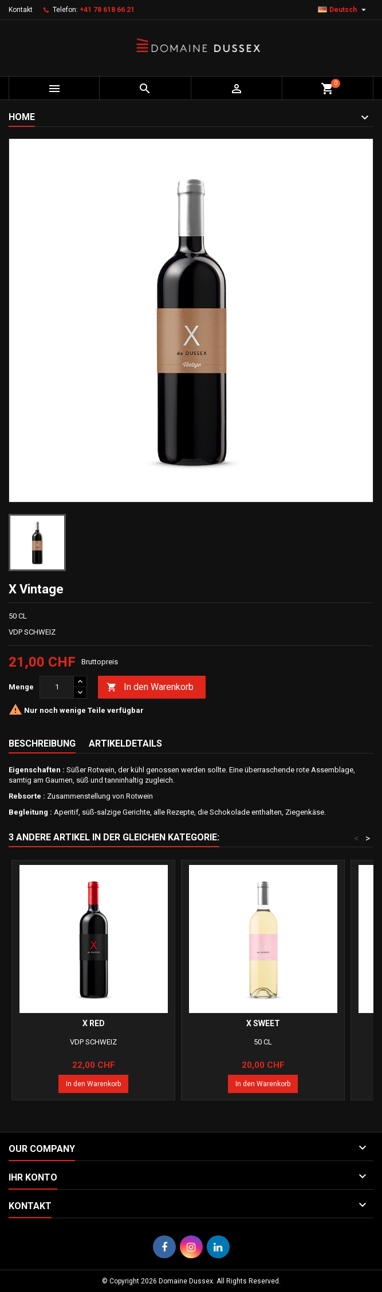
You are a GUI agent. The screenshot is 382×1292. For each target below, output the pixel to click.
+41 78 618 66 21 (107, 10)
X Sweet (263, 1023)
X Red (93, 1023)
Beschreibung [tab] (42, 743)
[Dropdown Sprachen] (343, 9)
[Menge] (57, 687)
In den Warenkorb (150, 687)
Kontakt (21, 10)
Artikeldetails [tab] (125, 743)
